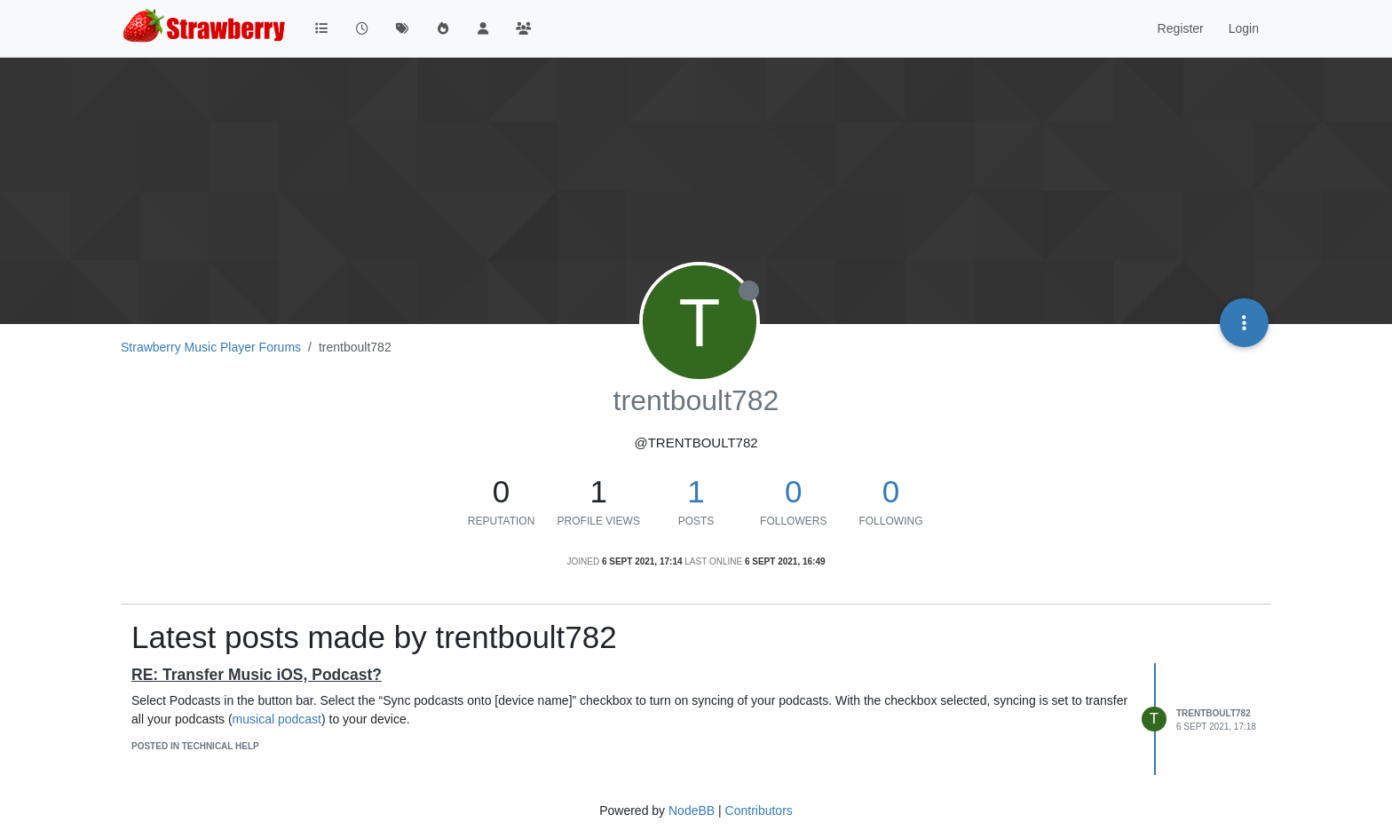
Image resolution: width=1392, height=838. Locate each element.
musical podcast (277, 719)
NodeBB (691, 810)
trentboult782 (1213, 713)
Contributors (759, 810)
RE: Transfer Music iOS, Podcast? (256, 675)
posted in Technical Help (195, 746)
